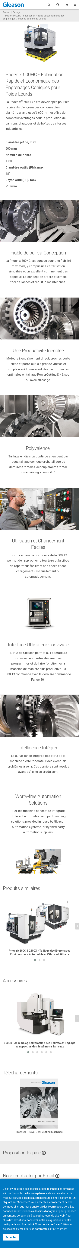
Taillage (16, 12)
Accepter (11, 1237)
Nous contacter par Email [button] (31, 1176)
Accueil (6, 12)
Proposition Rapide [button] (24, 1153)
